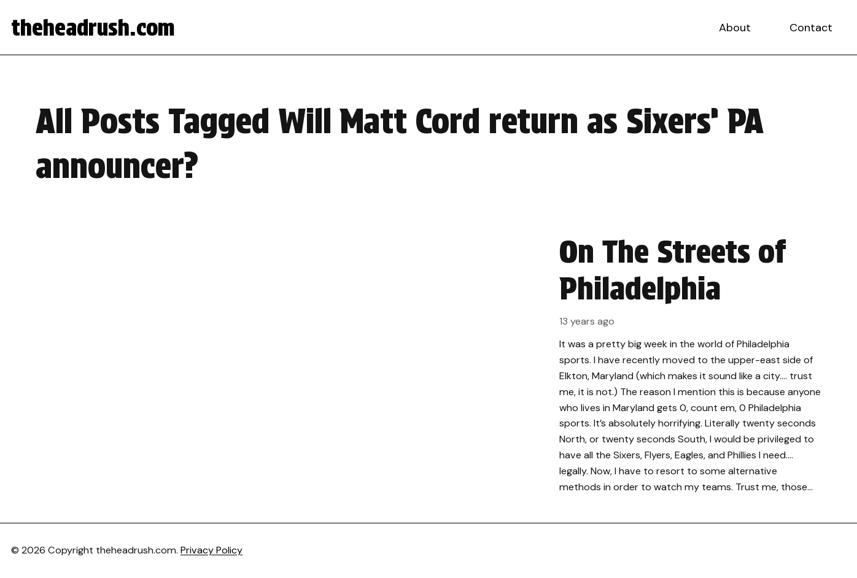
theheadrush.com (93, 27)
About (735, 27)
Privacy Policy (211, 550)
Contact (810, 27)
